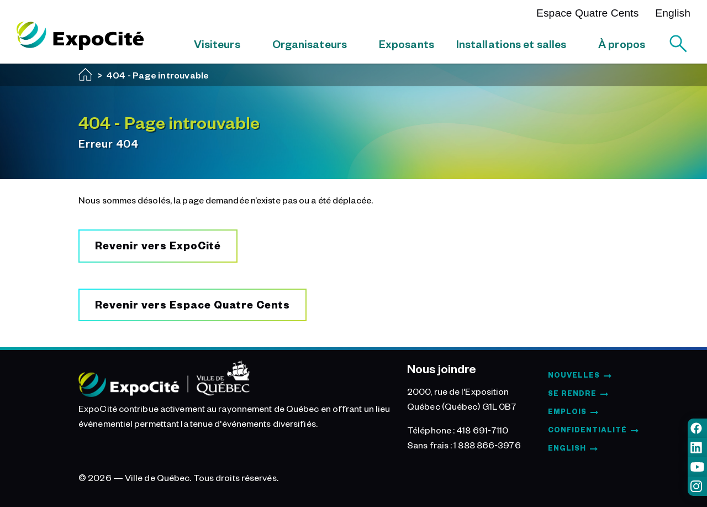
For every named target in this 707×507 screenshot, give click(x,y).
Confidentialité (587, 429)
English (672, 13)
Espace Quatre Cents (587, 13)
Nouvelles (574, 374)
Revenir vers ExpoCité (158, 245)
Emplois (567, 411)
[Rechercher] (678, 43)
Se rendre (572, 393)
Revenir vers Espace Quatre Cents (192, 304)
